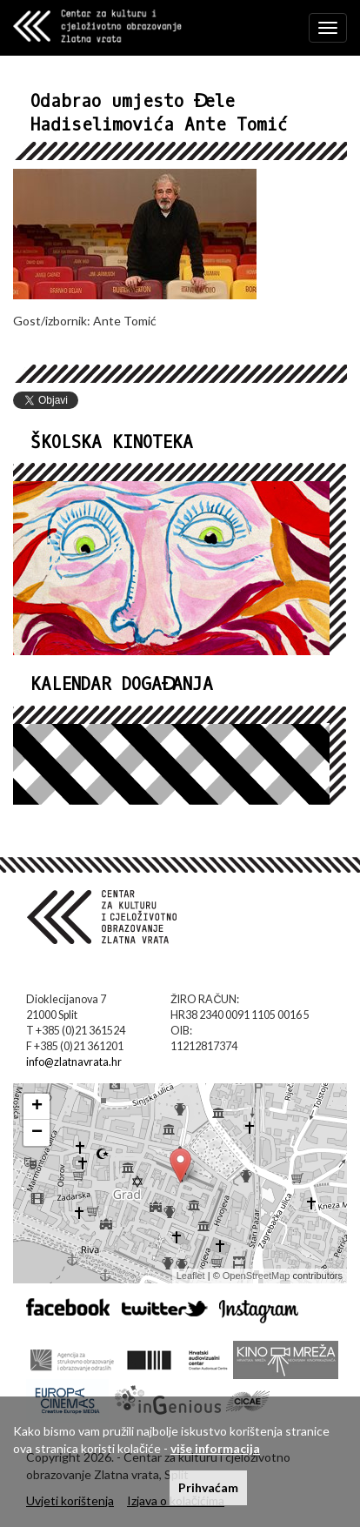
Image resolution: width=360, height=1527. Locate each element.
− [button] (37, 1133)
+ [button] (37, 1107)
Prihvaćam (208, 1487)
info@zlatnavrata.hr (74, 1061)
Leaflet (191, 1275)
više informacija (215, 1448)
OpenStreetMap (256, 1275)
